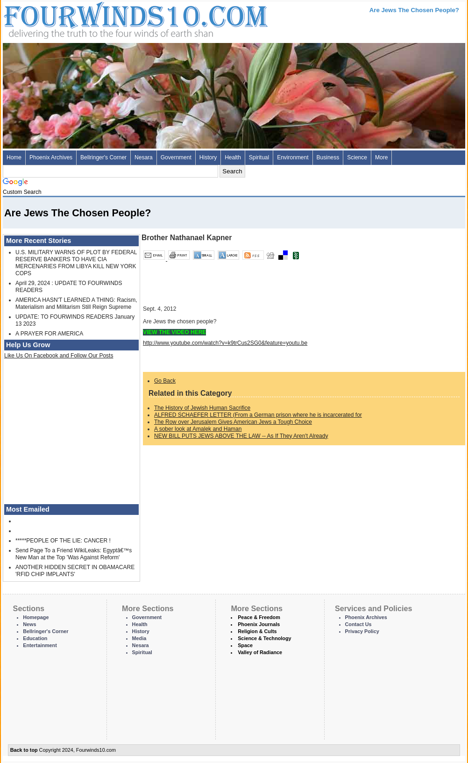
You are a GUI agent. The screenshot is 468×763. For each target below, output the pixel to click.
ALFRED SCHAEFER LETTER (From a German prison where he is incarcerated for (258, 415)
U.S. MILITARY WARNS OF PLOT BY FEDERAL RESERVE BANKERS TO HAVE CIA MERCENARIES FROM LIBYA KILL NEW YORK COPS (76, 263)
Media (139, 638)
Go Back (165, 381)
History (208, 157)
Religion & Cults (257, 631)
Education (35, 638)
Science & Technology (264, 638)
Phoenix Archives (50, 157)
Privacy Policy (362, 631)
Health (233, 157)
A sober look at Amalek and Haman (197, 429)
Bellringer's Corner (103, 157)
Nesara (144, 157)
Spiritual (259, 157)
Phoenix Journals (259, 624)
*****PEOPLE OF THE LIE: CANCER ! (63, 540)
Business (328, 157)
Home (14, 157)
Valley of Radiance (260, 652)
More (381, 157)
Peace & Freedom (259, 617)
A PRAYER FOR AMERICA (49, 333)
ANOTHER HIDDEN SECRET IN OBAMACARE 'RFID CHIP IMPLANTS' (75, 571)
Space (245, 645)
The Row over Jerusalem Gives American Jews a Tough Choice (233, 422)
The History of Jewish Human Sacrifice (202, 408)
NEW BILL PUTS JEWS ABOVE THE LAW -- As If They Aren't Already (241, 436)
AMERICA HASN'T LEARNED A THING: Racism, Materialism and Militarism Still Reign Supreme (76, 303)
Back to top (24, 750)
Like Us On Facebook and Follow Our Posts (58, 355)
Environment (292, 157)
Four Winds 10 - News (96, 18)
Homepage (36, 617)
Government (176, 157)
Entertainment (40, 645)
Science (357, 157)
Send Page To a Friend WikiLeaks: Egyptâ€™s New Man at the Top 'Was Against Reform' (73, 554)
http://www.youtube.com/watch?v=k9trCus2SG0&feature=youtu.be (225, 343)
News (29, 624)
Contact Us (358, 624)
